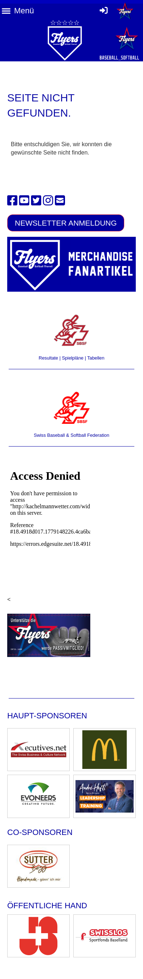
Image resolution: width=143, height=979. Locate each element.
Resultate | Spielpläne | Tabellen (71, 358)
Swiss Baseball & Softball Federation (71, 435)
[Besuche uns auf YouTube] (24, 200)
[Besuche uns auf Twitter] (36, 200)
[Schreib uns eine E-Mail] (60, 200)
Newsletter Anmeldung (66, 223)
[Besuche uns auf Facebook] (12, 200)
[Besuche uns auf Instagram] (48, 200)
